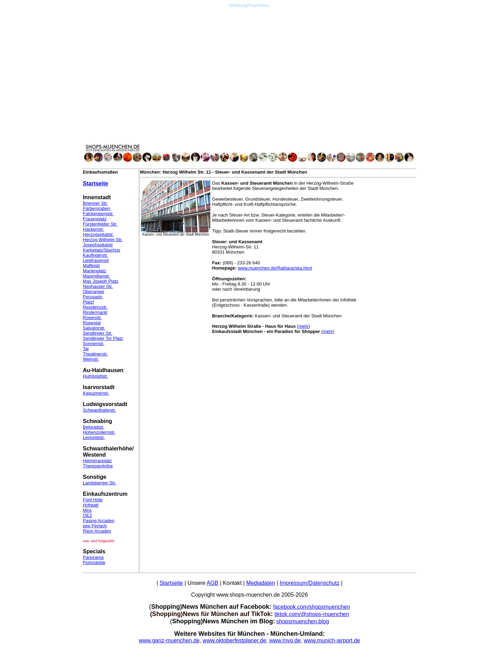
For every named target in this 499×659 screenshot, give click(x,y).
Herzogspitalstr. (98, 234)
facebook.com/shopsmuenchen (311, 607)
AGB (212, 583)
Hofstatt (90, 505)
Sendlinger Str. (97, 333)
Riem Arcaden (97, 531)
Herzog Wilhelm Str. (103, 239)
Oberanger (93, 291)
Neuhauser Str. (98, 286)
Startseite (95, 183)
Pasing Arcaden (98, 520)
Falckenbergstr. (98, 213)
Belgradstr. (93, 427)
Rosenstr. (92, 317)
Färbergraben (96, 208)
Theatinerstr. (95, 354)
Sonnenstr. (93, 343)
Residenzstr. (95, 307)
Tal (86, 348)
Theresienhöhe (98, 465)
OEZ (87, 515)
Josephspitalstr (98, 244)
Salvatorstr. (94, 328)
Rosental (91, 322)
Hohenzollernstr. (99, 432)
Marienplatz (94, 270)
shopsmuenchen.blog (302, 621)
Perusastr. (93, 296)
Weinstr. (91, 359)
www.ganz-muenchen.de (169, 640)
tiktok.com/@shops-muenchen (311, 614)
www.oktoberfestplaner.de (234, 640)
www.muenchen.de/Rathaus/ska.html (275, 268)
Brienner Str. (95, 203)
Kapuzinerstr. (96, 393)
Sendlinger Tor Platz (103, 338)
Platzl (88, 302)
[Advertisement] (249, 56)
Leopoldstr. (94, 437)
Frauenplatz (95, 218)
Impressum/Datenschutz (310, 583)
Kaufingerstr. (95, 255)
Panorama (93, 557)
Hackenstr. (93, 229)
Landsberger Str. (99, 482)
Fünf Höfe (93, 499)
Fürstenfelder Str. (100, 224)
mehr (303, 326)
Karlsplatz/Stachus (101, 250)
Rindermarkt (95, 312)
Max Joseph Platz (101, 281)
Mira (87, 510)
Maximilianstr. (96, 276)
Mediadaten (260, 583)
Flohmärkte (94, 562)
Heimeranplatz (97, 460)
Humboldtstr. (95, 376)
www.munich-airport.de (332, 640)
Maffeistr (91, 265)
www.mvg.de (285, 640)
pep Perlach (95, 525)
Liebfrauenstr (96, 260)
